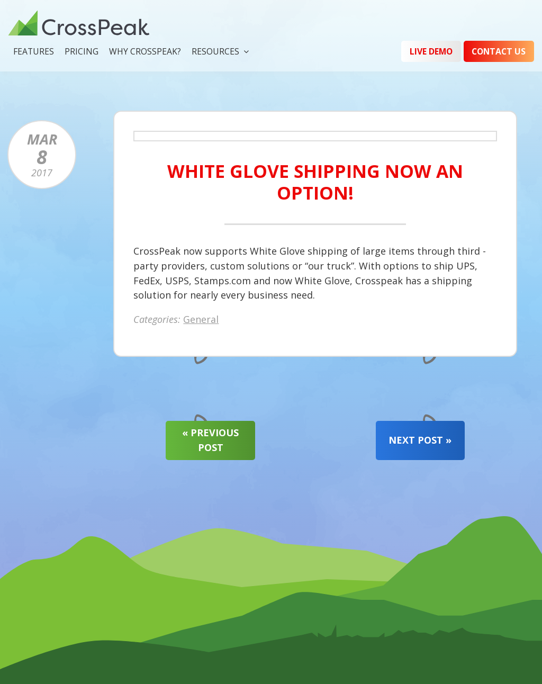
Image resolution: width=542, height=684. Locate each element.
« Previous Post (210, 440)
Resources (215, 51)
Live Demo (431, 51)
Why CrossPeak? (145, 51)
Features (33, 51)
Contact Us (499, 51)
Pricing (81, 51)
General (201, 320)
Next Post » (420, 440)
